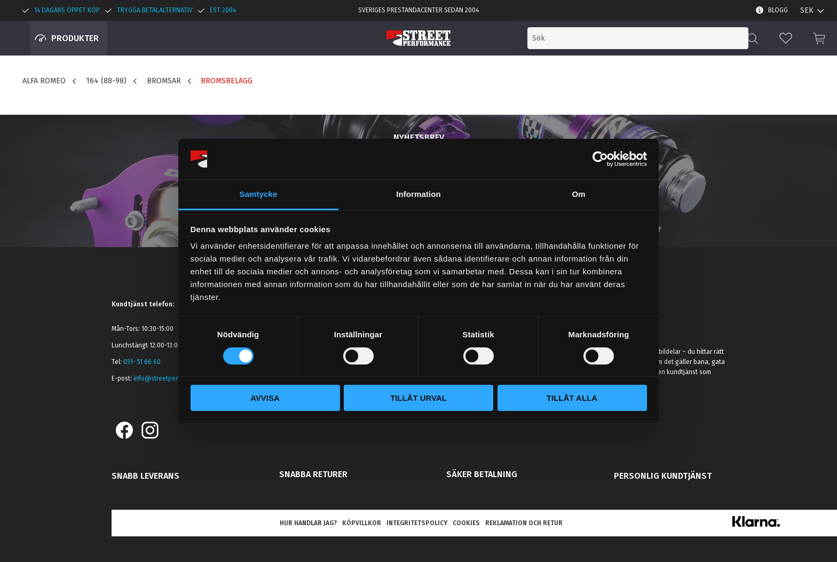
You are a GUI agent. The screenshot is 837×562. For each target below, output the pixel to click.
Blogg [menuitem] (778, 10)
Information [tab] (418, 194)
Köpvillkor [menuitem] (361, 523)
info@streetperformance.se (173, 378)
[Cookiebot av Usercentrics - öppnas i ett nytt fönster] (600, 159)
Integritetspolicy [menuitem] (416, 523)
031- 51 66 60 (142, 362)
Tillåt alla (572, 397)
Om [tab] (578, 194)
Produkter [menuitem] (75, 38)
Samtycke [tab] (259, 194)
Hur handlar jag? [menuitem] (308, 523)
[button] (786, 38)
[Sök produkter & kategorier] (659, 38)
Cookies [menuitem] (466, 523)
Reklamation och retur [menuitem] (524, 523)
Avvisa (265, 397)
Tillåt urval (418, 397)
